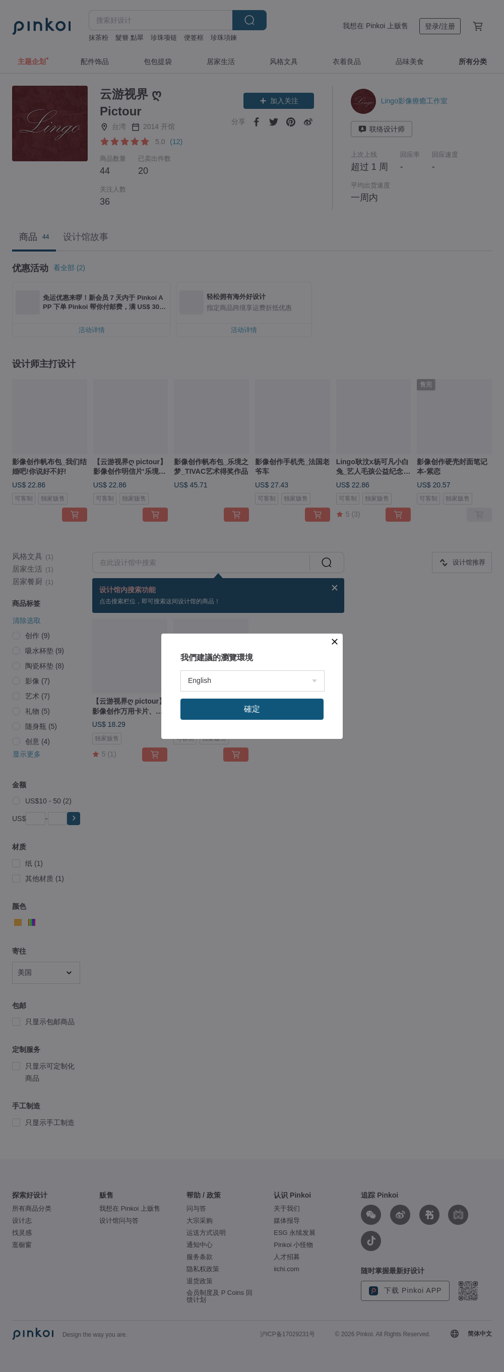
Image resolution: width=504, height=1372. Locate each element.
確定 (252, 709)
